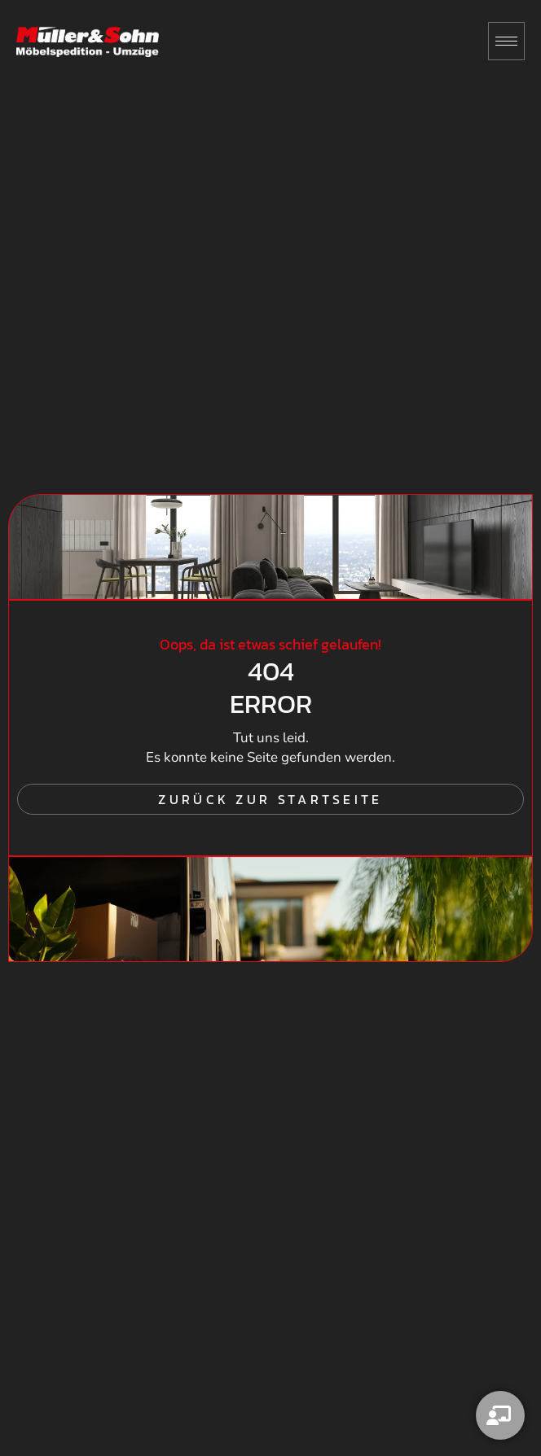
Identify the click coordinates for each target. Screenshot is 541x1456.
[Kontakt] (500, 1415)
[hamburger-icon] (506, 41)
